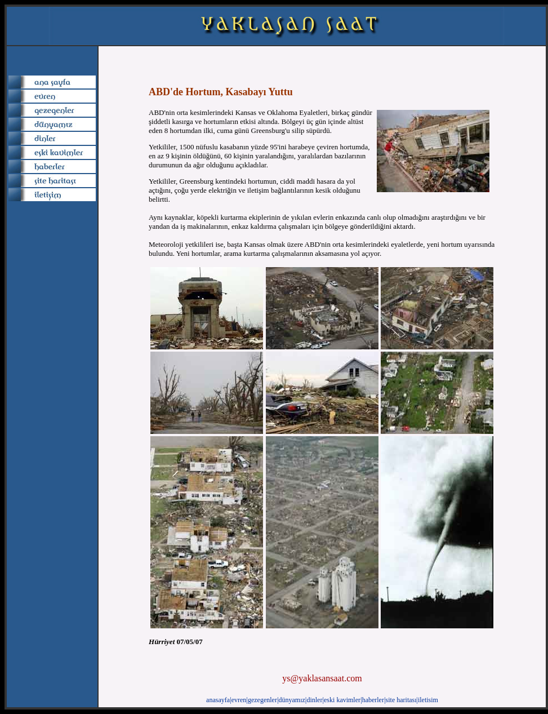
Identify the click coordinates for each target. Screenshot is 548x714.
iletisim (428, 700)
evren (239, 700)
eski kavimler (342, 700)
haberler (373, 700)
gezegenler (262, 700)
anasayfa (218, 700)
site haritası (401, 700)
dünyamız (292, 700)
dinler (314, 700)
